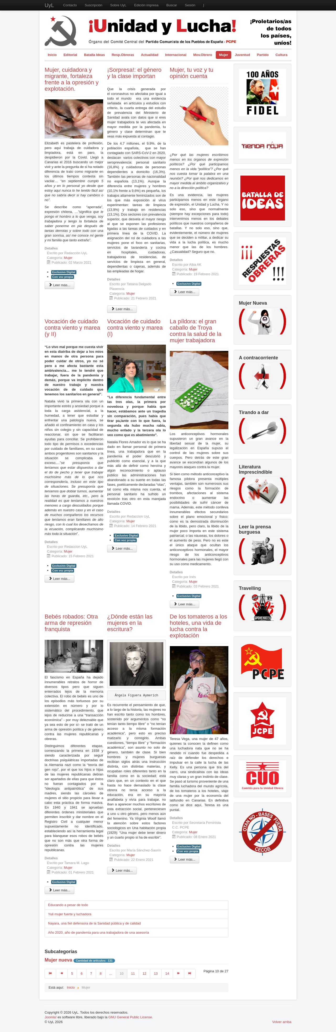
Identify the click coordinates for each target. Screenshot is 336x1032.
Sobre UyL (118, 5)
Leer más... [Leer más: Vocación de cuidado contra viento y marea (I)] (122, 548)
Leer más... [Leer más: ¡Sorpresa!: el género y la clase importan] (122, 309)
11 (133, 973)
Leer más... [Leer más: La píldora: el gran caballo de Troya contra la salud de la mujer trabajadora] (185, 604)
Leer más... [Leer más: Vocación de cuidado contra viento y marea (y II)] (59, 579)
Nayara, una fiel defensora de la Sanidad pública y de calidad (94, 923)
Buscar (171, 5)
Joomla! (51, 1017)
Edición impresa (146, 5)
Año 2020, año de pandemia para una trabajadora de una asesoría (98, 932)
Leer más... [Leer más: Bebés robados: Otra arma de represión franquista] (59, 890)
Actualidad (149, 55)
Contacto (70, 5)
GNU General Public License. (130, 1017)
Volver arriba (281, 1022)
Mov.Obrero (202, 55)
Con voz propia (62, 276)
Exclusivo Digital (63, 272)
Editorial (70, 55)
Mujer (223, 55)
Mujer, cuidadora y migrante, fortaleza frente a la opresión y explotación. (71, 79)
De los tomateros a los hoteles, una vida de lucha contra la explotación (198, 626)
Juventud (242, 55)
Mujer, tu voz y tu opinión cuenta (191, 73)
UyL (49, 5)
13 (156, 973)
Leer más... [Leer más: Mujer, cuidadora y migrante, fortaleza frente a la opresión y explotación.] (59, 285)
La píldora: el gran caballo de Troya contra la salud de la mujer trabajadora (196, 331)
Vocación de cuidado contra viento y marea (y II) (72, 327)
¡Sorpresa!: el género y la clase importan (134, 73)
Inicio (52, 55)
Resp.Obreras (123, 55)
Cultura (281, 55)
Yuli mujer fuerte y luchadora (69, 914)
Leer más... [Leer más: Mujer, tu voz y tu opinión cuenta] (185, 292)
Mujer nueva (58, 960)
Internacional (175, 55)
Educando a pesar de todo (68, 905)
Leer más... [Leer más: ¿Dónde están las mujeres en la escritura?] (122, 870)
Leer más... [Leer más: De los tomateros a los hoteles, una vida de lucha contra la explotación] (185, 859)
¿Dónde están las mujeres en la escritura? (129, 622)
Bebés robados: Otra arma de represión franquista (71, 622)
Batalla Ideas (94, 55)
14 (167, 973)
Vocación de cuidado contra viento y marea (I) (135, 327)
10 (121, 973)
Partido (263, 55)
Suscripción (93, 5)
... (110, 973)
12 (144, 973)
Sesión (190, 5)
